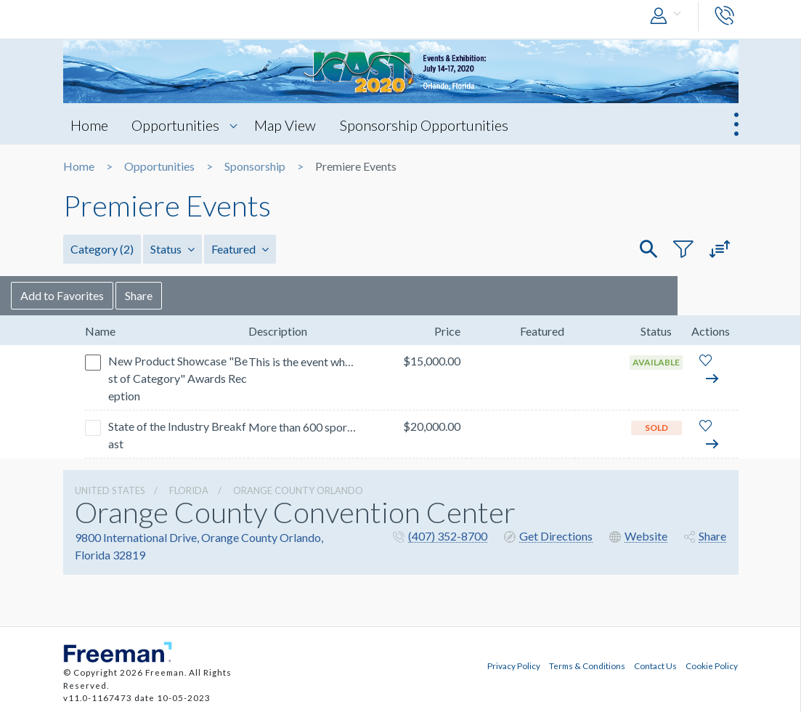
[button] (669, 16)
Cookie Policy (712, 665)
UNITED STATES (110, 490)
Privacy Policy (513, 665)
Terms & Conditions (587, 665)
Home (89, 125)
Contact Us (655, 665)
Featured (240, 249)
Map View (286, 125)
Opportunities (176, 125)
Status (172, 249)
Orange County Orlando (298, 490)
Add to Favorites (114, 295)
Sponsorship (254, 166)
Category (102, 249)
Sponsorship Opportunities (425, 125)
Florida (188, 490)
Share (191, 295)
